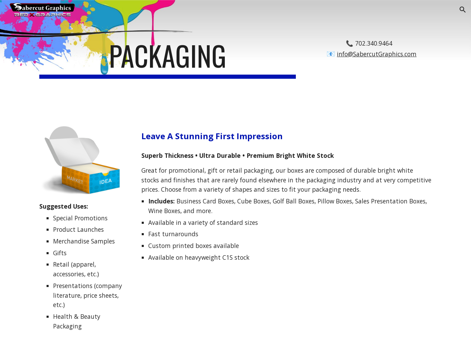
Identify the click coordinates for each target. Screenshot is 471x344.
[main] (168, 59)
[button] (462, 9)
